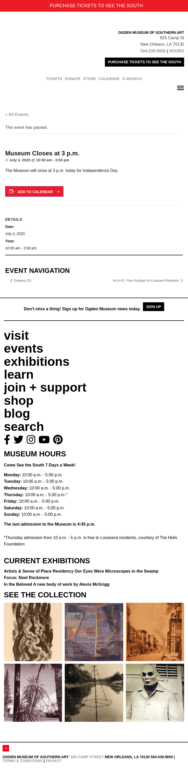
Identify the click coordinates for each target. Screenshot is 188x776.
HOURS (176, 51)
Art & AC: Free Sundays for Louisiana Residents (146, 280)
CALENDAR (109, 79)
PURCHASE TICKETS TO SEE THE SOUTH (144, 62)
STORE (89, 79)
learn (19, 374)
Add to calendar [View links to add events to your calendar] (35, 192)
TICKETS (54, 79)
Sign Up (153, 307)
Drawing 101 (22, 280)
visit (16, 335)
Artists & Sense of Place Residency (81, 571)
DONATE (73, 79)
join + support (45, 387)
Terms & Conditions (23, 761)
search (24, 426)
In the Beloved (56, 584)
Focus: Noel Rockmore (26, 577)
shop (19, 400)
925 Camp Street (87, 757)
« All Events (16, 114)
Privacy (53, 761)
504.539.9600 (153, 51)
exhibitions (36, 361)
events (23, 348)
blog (17, 413)
